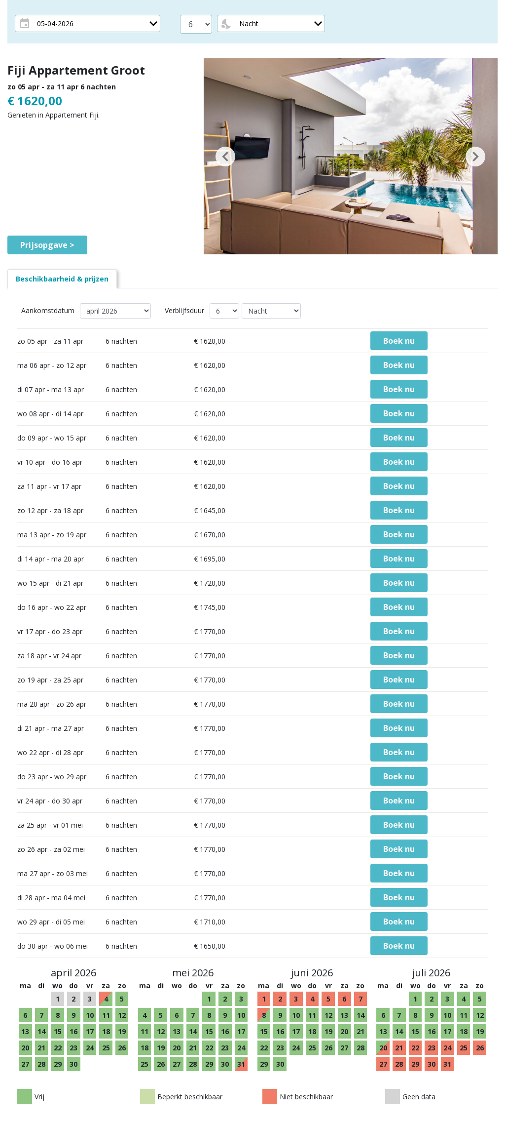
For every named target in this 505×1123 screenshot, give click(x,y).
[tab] (62, 278)
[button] (226, 156)
